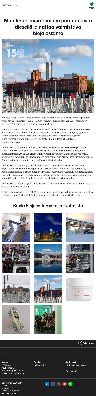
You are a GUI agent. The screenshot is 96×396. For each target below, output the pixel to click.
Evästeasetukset (9, 393)
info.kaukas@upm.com (76, 365)
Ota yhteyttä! (72, 371)
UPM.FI (5, 385)
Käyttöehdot (7, 388)
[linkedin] (47, 384)
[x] (59, 384)
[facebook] (53, 384)
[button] (70, 384)
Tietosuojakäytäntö (10, 390)
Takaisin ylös (88, 343)
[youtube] (64, 384)
